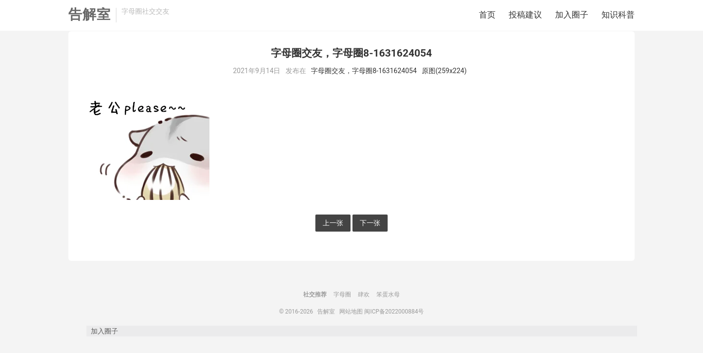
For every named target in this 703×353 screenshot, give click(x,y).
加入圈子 (571, 17)
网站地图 (351, 325)
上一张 (333, 237)
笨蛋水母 (388, 308)
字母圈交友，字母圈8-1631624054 (363, 85)
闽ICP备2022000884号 (394, 325)
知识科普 (618, 17)
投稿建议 (525, 17)
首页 (487, 17)
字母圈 (342, 308)
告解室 (89, 17)
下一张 (370, 237)
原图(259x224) (444, 85)
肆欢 (364, 308)
